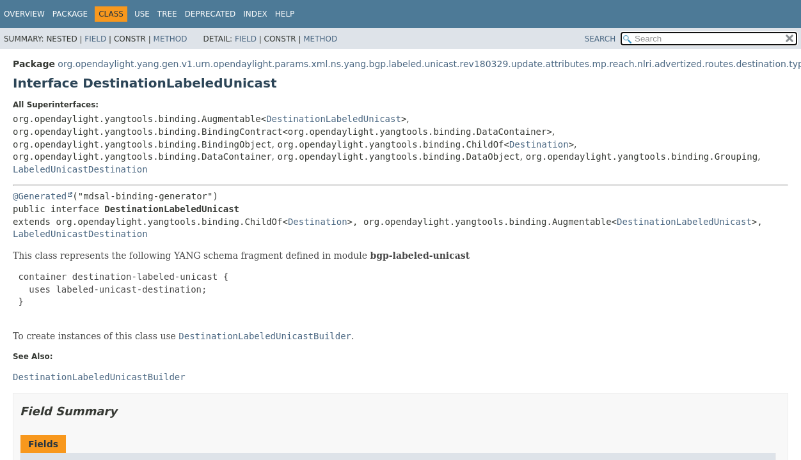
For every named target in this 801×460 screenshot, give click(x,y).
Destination (539, 144)
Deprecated (210, 14)
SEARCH (600, 38)
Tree (167, 14)
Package (70, 14)
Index (255, 14)
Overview (24, 14)
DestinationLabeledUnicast (333, 119)
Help (285, 14)
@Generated (40, 196)
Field (95, 38)
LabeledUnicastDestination (80, 169)
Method (170, 38)
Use (142, 14)
